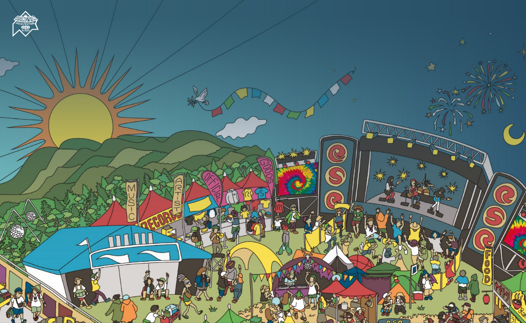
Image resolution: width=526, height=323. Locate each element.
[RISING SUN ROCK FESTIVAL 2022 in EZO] (38, 36)
